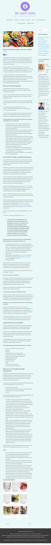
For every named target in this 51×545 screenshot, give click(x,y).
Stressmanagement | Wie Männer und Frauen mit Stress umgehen (44, 50)
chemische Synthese (7, 111)
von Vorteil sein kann (22, 204)
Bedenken (10, 206)
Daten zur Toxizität (26, 187)
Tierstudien (18, 259)
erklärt (7, 197)
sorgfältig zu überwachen (19, 317)
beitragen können (17, 386)
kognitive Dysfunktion (23, 256)
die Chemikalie (9, 60)
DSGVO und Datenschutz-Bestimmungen (33, 535)
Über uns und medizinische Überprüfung (17, 535)
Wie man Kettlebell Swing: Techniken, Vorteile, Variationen (43, 55)
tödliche (27, 308)
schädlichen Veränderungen (25, 206)
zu (3, 386)
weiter (29, 525)
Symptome (5, 51)
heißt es (23, 217)
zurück (7, 525)
